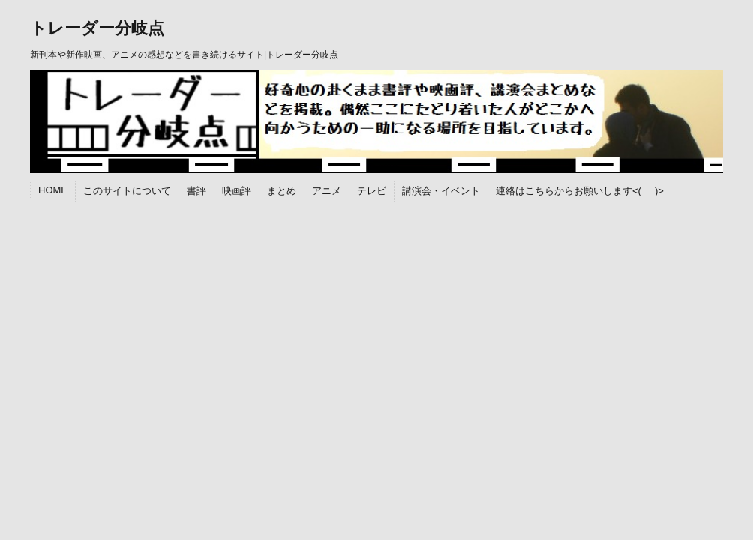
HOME (53, 190)
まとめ (281, 190)
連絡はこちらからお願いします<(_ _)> (580, 190)
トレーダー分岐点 (97, 28)
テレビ (371, 190)
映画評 (236, 190)
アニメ (326, 190)
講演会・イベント (441, 190)
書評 (196, 190)
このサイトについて (127, 190)
